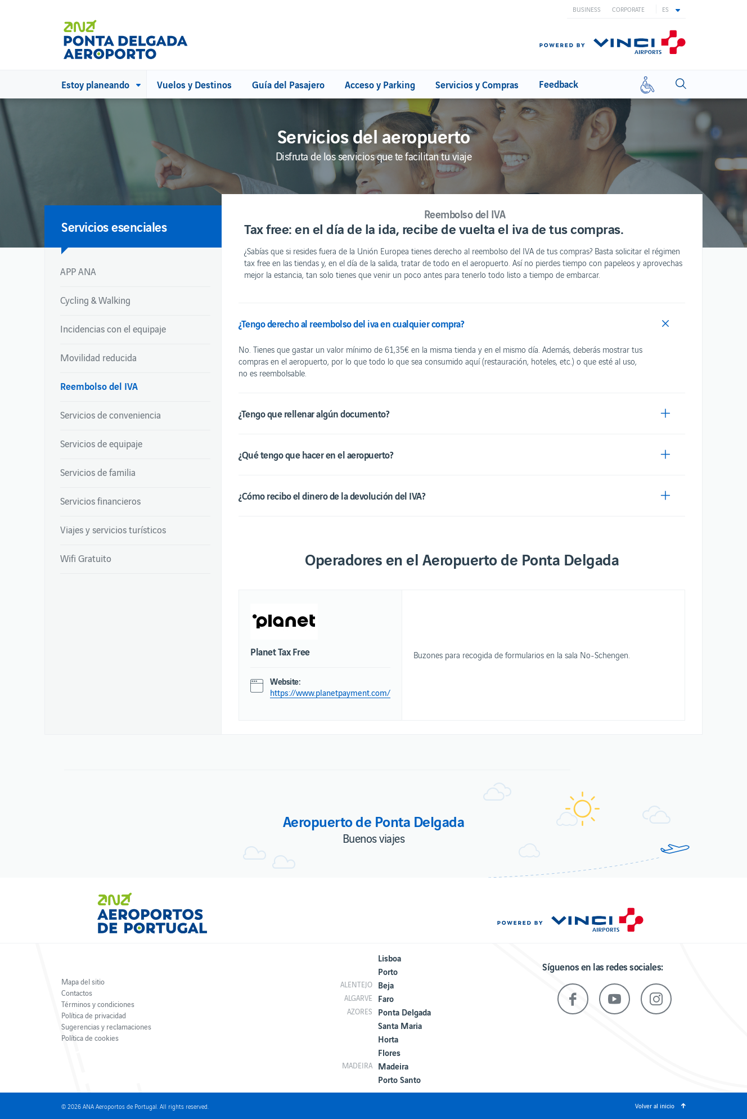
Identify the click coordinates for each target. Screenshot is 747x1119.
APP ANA (78, 271)
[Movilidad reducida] (647, 84)
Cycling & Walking (95, 300)
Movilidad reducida (98, 357)
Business (587, 9)
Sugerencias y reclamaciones (106, 1026)
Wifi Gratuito (85, 558)
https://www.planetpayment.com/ (330, 692)
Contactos (76, 992)
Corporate (628, 9)
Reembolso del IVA (99, 386)
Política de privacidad (93, 1015)
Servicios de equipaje (101, 443)
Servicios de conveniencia (110, 414)
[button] (671, 9)
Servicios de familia (98, 472)
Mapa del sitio (83, 981)
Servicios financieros (100, 500)
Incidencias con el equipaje (113, 328)
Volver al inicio (654, 1105)
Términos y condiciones (97, 1004)
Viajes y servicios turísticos (113, 529)
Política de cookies (90, 1037)
